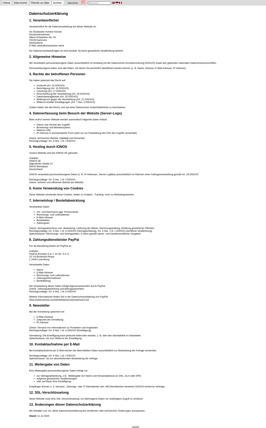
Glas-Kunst (20, 2)
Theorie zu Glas (39, 2)
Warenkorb (73, 3)
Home (6, 2)
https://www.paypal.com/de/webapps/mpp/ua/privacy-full (59, 299)
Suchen (57, 2)
